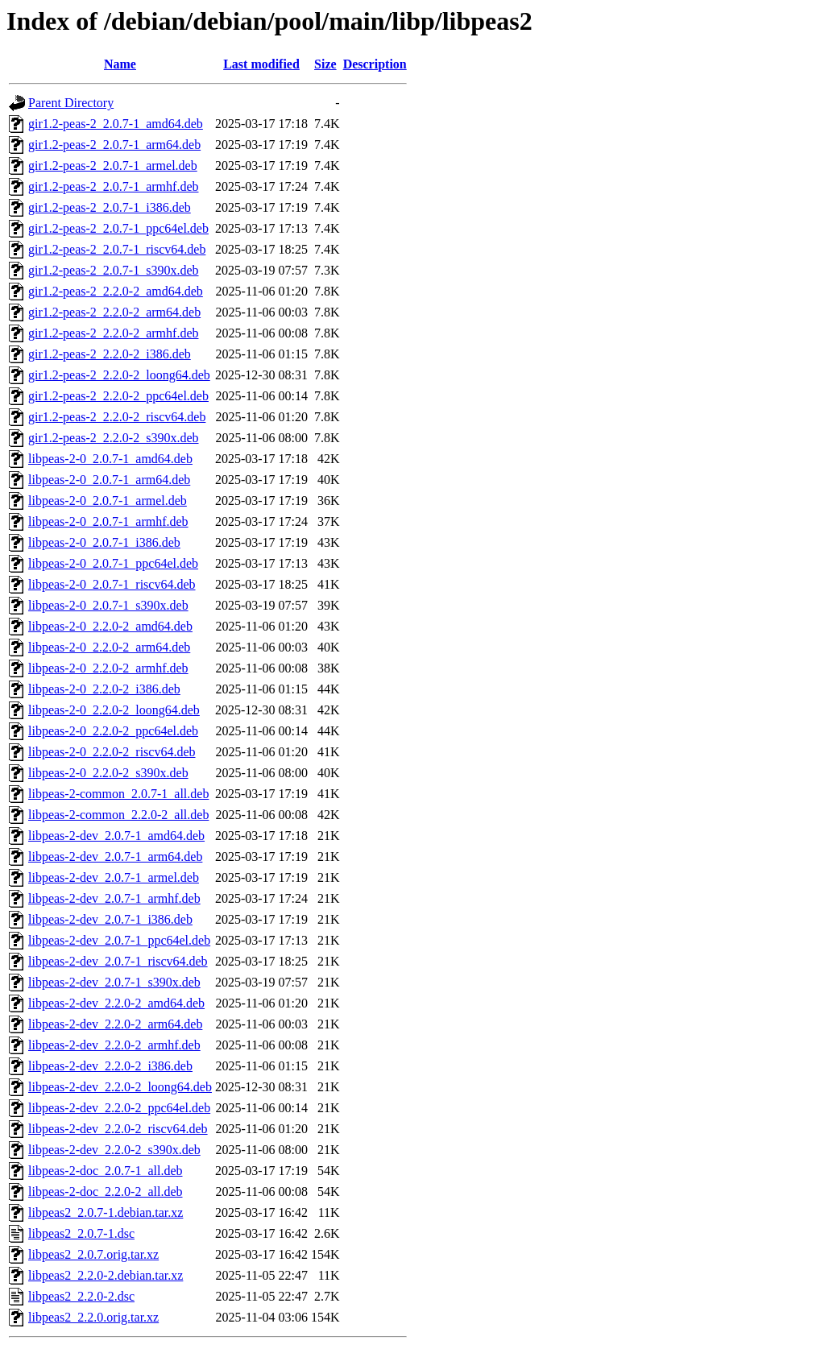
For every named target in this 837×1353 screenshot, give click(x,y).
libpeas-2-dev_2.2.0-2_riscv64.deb (118, 1129)
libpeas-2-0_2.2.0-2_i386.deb (104, 689)
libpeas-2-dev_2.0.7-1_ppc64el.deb (119, 940)
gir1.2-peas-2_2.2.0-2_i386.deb (109, 354)
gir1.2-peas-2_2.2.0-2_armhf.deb (113, 333)
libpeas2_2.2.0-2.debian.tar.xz (105, 1275)
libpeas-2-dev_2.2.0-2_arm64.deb (115, 1024)
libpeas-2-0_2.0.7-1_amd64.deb (110, 458)
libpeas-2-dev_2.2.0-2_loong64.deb (120, 1087)
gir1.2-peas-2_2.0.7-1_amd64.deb (115, 123)
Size (325, 64)
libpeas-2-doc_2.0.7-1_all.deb (105, 1170)
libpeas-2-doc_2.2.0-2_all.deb (105, 1191)
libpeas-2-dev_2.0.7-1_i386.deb (110, 919)
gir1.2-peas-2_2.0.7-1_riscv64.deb (116, 249)
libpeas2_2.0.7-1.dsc (81, 1233)
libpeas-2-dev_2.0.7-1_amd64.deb (116, 835)
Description (375, 64)
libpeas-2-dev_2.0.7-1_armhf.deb (114, 898)
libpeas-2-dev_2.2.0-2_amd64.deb (116, 1003)
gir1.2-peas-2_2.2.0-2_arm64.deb (114, 312)
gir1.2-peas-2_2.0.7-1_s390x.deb (113, 270)
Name (120, 64)
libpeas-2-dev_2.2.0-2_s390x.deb (114, 1149)
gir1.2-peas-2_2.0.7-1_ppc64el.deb (118, 228)
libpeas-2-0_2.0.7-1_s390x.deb (108, 605)
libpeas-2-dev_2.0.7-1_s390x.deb (114, 982)
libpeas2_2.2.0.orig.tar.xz (93, 1317)
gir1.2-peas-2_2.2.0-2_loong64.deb (119, 375)
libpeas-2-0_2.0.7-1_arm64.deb (109, 479)
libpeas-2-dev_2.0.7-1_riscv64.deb (118, 961)
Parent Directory (71, 103)
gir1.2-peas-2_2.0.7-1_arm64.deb (114, 144)
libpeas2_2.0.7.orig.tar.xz (93, 1254)
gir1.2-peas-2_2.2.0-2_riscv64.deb (116, 417)
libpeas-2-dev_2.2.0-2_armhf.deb (114, 1045)
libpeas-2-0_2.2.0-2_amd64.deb (110, 626)
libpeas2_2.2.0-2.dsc (81, 1296)
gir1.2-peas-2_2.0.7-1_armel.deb (112, 165)
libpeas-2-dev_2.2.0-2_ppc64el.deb (119, 1108)
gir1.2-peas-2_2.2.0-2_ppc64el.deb (118, 396)
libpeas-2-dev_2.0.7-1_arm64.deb (115, 856)
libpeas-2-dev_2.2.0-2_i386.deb (110, 1066)
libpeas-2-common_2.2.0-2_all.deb (118, 814)
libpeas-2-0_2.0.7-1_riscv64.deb (112, 584)
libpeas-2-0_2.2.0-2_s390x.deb (108, 773)
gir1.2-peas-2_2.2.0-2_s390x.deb (113, 438)
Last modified (261, 64)
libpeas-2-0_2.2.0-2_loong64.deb (114, 710)
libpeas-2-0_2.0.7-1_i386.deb (104, 542)
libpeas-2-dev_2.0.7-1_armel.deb (113, 877)
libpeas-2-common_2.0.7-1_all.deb (118, 794)
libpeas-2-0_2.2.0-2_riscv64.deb (112, 752)
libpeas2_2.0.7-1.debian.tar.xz (105, 1212)
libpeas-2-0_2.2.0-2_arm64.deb (109, 647)
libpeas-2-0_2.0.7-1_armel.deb (107, 500)
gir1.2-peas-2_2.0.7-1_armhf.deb (113, 186)
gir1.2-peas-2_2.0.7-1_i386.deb (109, 207)
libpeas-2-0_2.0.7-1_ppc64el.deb (113, 563)
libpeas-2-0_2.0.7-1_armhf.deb (108, 521)
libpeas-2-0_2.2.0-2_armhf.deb (108, 668)
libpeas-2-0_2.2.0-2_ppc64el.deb (113, 731)
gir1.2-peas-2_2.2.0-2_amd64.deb (115, 291)
